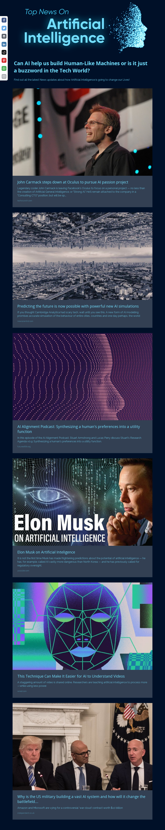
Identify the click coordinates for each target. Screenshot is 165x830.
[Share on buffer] (4, 36)
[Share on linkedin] (4, 44)
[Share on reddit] (4, 52)
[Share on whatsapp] (4, 68)
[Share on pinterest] (4, 60)
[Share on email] (4, 76)
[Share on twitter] (4, 28)
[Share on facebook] (4, 20)
